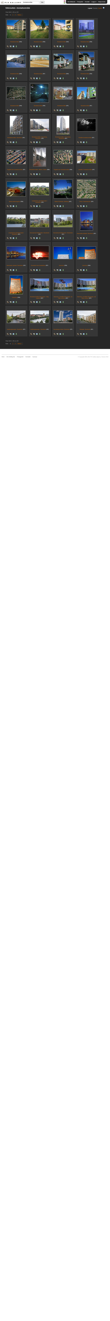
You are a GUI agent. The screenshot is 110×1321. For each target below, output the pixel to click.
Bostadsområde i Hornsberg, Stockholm (39, 137)
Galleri (100, 8)
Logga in (93, 1)
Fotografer (80, 1)
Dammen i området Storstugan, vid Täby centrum (63, 297)
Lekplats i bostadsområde (85, 169)
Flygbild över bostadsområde (14, 169)
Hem (3, 357)
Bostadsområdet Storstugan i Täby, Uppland (39, 297)
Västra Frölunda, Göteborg (62, 201)
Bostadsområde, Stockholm (14, 137)
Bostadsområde (14, 41)
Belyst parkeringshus (14, 201)
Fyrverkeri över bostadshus (38, 265)
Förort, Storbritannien (85, 201)
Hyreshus (61, 265)
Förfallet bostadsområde (85, 137)
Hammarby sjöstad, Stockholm (85, 233)
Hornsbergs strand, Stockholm (62, 329)
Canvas (34, 357)
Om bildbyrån (71, 1)
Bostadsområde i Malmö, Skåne (38, 169)
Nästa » (20, 15)
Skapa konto (101, 1)
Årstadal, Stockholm (85, 329)
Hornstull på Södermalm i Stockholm (39, 232)
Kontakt (87, 1)
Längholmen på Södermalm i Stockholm (39, 201)
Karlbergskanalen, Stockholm (15, 329)
